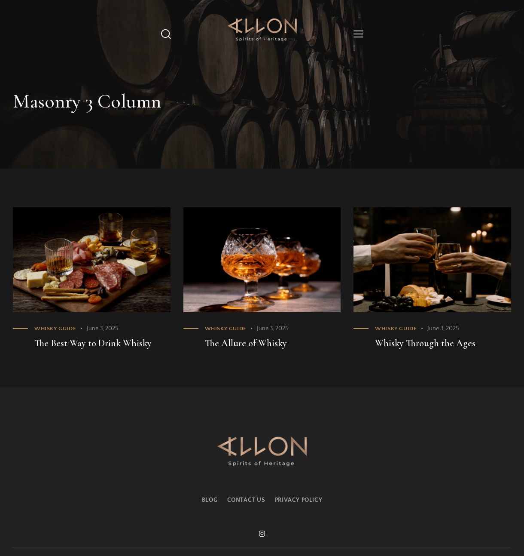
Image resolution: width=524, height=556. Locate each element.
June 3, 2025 (103, 328)
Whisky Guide (55, 329)
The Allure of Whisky (246, 343)
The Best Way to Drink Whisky (93, 343)
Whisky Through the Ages (425, 343)
